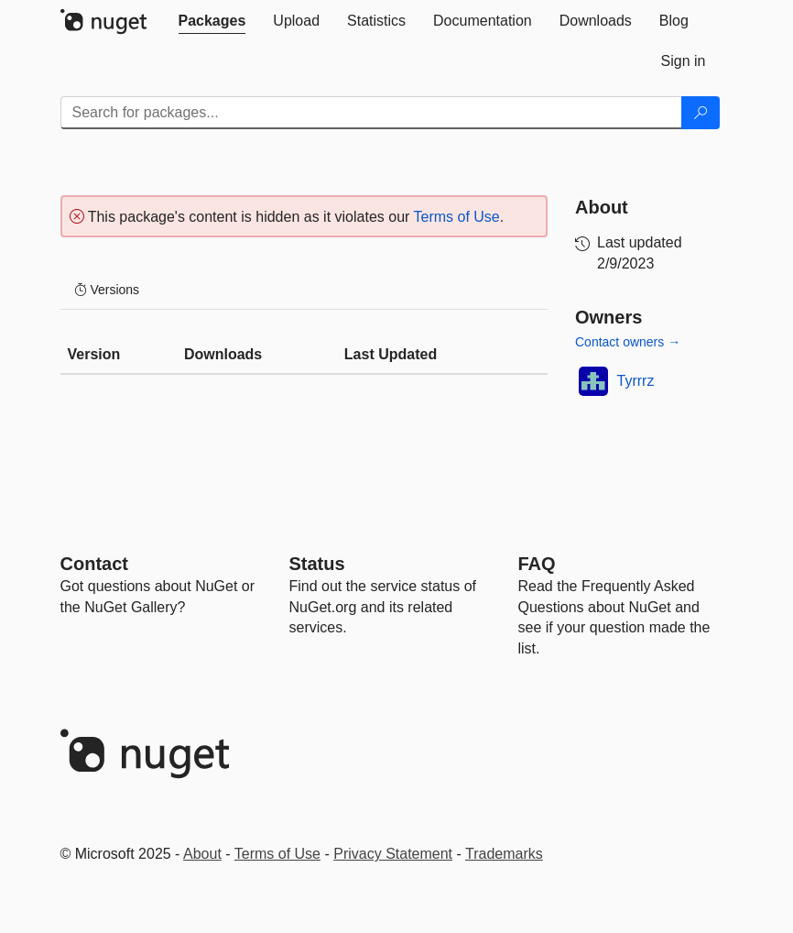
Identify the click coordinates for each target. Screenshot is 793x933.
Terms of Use (457, 217)
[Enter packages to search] (371, 112)
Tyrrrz (636, 381)
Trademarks (504, 854)
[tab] (212, 21)
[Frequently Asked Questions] (537, 564)
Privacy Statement (392, 854)
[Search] (700, 112)
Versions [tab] (107, 289)
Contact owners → (627, 342)
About (202, 854)
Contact (94, 564)
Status (317, 564)
